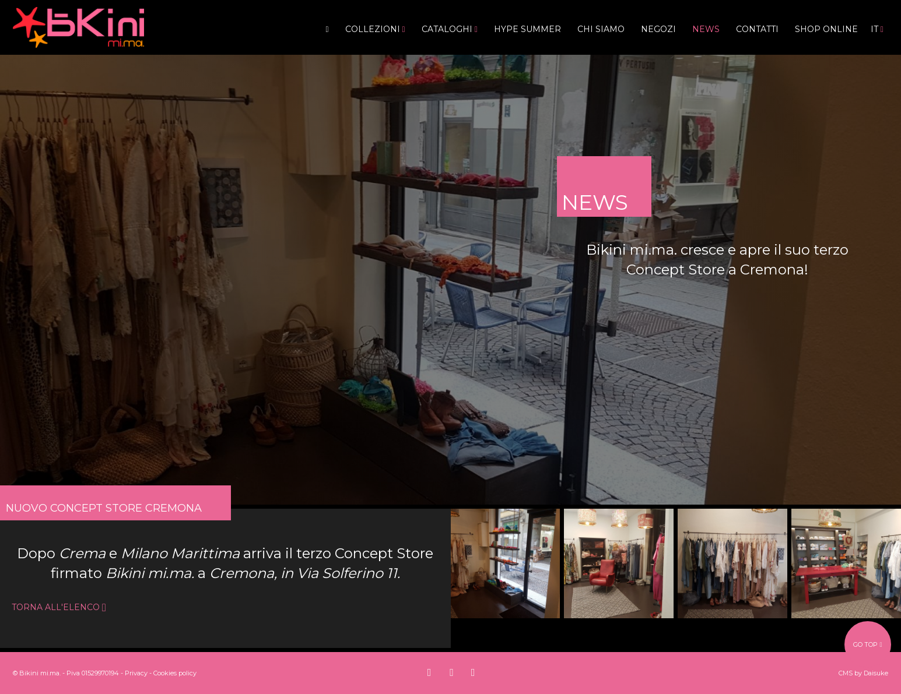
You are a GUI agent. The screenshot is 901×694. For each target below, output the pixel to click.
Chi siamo (601, 29)
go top (867, 644)
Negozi (658, 29)
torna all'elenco (59, 607)
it (877, 29)
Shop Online (826, 29)
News (706, 29)
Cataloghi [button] (450, 29)
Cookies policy (175, 673)
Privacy (136, 673)
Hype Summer (527, 29)
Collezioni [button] (375, 29)
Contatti (757, 29)
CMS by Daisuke (863, 673)
